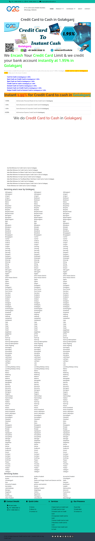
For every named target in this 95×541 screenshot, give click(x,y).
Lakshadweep (9, 488)
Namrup (36, 402)
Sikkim (65, 494)
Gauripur (66, 291)
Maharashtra (67, 488)
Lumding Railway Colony (12, 367)
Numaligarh (8, 415)
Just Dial (77, 507)
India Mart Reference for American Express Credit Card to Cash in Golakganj (27, 174)
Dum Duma (8, 289)
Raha (35, 421)
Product (60, 9)
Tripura (65, 496)
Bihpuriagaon (38, 217)
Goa (6, 482)
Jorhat (36, 334)
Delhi (64, 480)
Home (52, 9)
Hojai (35, 324)
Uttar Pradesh (9, 498)
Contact (87, 9)
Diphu (7, 279)
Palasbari (66, 417)
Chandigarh (66, 478)
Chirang (36, 246)
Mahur (65, 369)
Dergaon (65, 252)
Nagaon (36, 392)
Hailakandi (8, 318)
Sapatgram (37, 431)
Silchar (7, 444)
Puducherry (66, 492)
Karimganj (8, 347)
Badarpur (37, 198)
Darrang (7, 250)
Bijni (6, 221)
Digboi (65, 272)
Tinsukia (7, 464)
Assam (7, 478)
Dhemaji (7, 260)
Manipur (7, 490)
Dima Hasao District (40, 275)
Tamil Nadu (8, 496)
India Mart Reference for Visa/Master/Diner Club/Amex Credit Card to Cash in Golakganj (30, 179)
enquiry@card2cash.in (48, 1)
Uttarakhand (38, 498)
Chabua (7, 241)
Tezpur (36, 460)
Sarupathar (8, 435)
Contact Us (34, 511)
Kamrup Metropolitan (69, 339)
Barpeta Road (9, 211)
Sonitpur (7, 454)
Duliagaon (37, 285)
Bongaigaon (67, 233)
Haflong (36, 314)
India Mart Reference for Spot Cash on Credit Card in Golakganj (24, 176)
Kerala (36, 486)
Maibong (37, 372)
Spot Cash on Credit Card (60, 507)
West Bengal (67, 498)
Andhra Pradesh (39, 476)
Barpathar (66, 204)
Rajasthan (37, 494)
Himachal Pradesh (10, 484)
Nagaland (8, 492)
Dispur (65, 281)
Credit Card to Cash (59, 509)
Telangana (37, 496)
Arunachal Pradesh (69, 476)
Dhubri (36, 266)
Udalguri (36, 469)
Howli (7, 328)
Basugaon (66, 213)
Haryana (65, 482)
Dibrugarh (8, 270)
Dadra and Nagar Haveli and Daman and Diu (47, 480)
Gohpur (7, 299)
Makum (7, 376)
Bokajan (36, 227)
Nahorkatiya (9, 396)
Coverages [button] (71, 9)
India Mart (78, 509)
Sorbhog (65, 456)
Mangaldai (66, 378)
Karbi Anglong (38, 343)
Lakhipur (65, 359)
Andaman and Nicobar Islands (14, 476)
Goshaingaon (9, 308)
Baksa (7, 202)
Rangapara (8, 425)
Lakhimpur (8, 357)
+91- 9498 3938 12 (17, 1)
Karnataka (8, 486)
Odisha (36, 492)
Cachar (36, 237)
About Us (33, 509)
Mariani (36, 382)
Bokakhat (8, 231)
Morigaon (66, 388)
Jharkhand (66, 484)
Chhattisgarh (9, 480)
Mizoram (65, 490)
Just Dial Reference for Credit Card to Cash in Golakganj (22, 168)
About (80, 9)
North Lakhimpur (39, 411)
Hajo (64, 320)
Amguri (65, 194)
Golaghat (66, 301)
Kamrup (7, 338)
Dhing (65, 262)
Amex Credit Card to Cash (60, 520)
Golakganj (37, 305)
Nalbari (65, 398)
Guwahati (66, 310)
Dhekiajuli (37, 256)
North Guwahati (68, 407)
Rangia (65, 427)
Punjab (7, 494)
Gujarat (36, 482)
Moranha (8, 386)
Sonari (36, 450)
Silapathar (37, 440)
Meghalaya (37, 490)
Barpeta (36, 208)
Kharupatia (66, 349)
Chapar (65, 242)
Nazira (7, 405)
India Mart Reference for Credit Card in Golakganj (20, 181)
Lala (35, 363)
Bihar (35, 478)
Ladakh (65, 486)
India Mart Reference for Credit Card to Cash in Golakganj (22, 170)
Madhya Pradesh (39, 488)
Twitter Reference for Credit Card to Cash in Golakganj (21, 185)
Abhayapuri (8, 192)
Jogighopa (66, 330)
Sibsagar (65, 437)
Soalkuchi (66, 446)
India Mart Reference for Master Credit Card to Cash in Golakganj (24, 172)
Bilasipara (66, 223)
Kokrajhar (37, 353)
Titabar (65, 466)
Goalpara (37, 295)
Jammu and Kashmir (40, 484)
